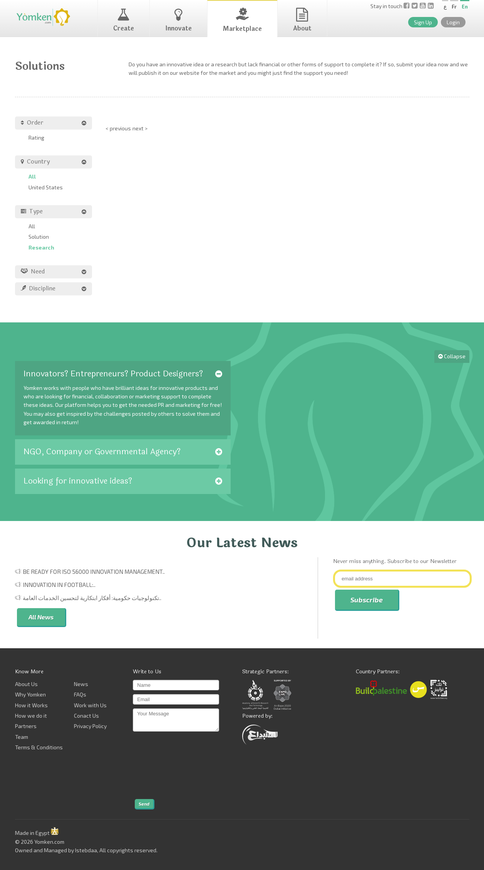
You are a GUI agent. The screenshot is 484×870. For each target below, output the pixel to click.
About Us (26, 684)
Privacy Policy (90, 726)
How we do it (31, 715)
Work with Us (90, 705)
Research (41, 247)
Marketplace (242, 21)
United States (45, 187)
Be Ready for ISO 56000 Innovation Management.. (94, 571)
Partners (26, 726)
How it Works (31, 705)
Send (144, 803)
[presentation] (164, 765)
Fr (454, 6)
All (32, 176)
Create (123, 20)
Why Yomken (30, 694)
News (81, 684)
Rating (36, 137)
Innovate (178, 20)
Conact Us (86, 715)
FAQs (80, 694)
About (302, 20)
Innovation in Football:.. (59, 584)
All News (41, 616)
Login (453, 22)
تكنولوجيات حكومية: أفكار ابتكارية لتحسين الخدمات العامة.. (92, 597)
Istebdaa (86, 850)
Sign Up (423, 22)
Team (21, 736)
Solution (38, 236)
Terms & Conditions (39, 747)
